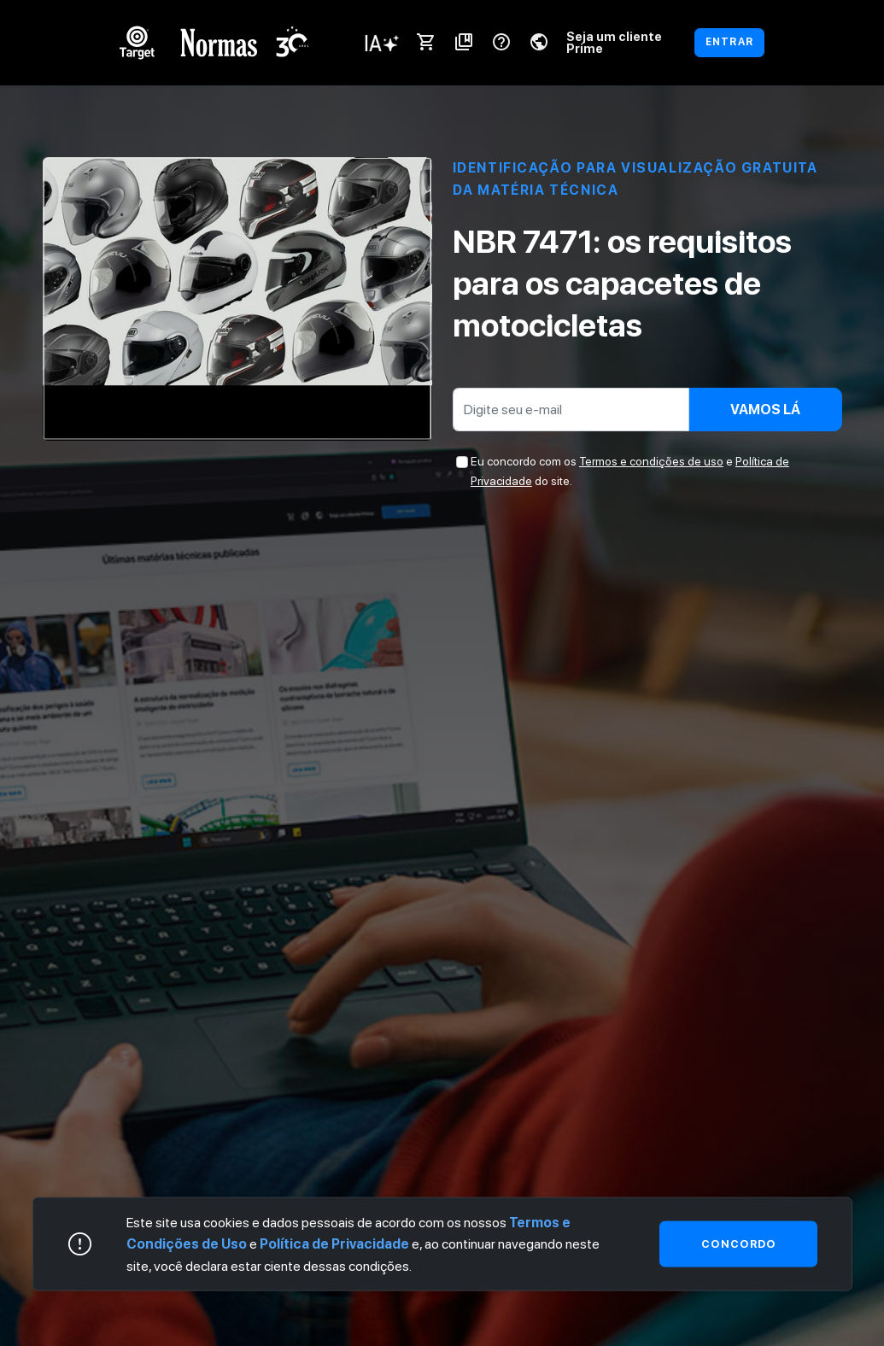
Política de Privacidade (334, 1244)
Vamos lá (765, 409)
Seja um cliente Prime (614, 42)
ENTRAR (729, 42)
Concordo (738, 1243)
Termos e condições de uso (651, 461)
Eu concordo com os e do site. (630, 470)
